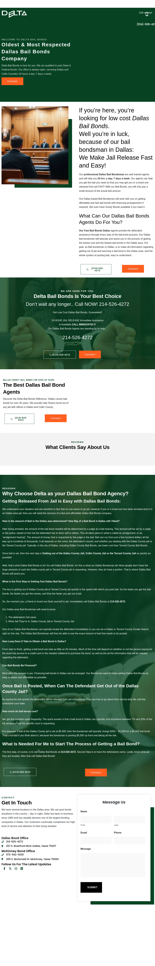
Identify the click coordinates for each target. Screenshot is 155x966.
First (83, 825)
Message (86, 849)
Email (84, 832)
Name (84, 811)
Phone (117, 832)
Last (116, 825)
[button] (103, 5)
